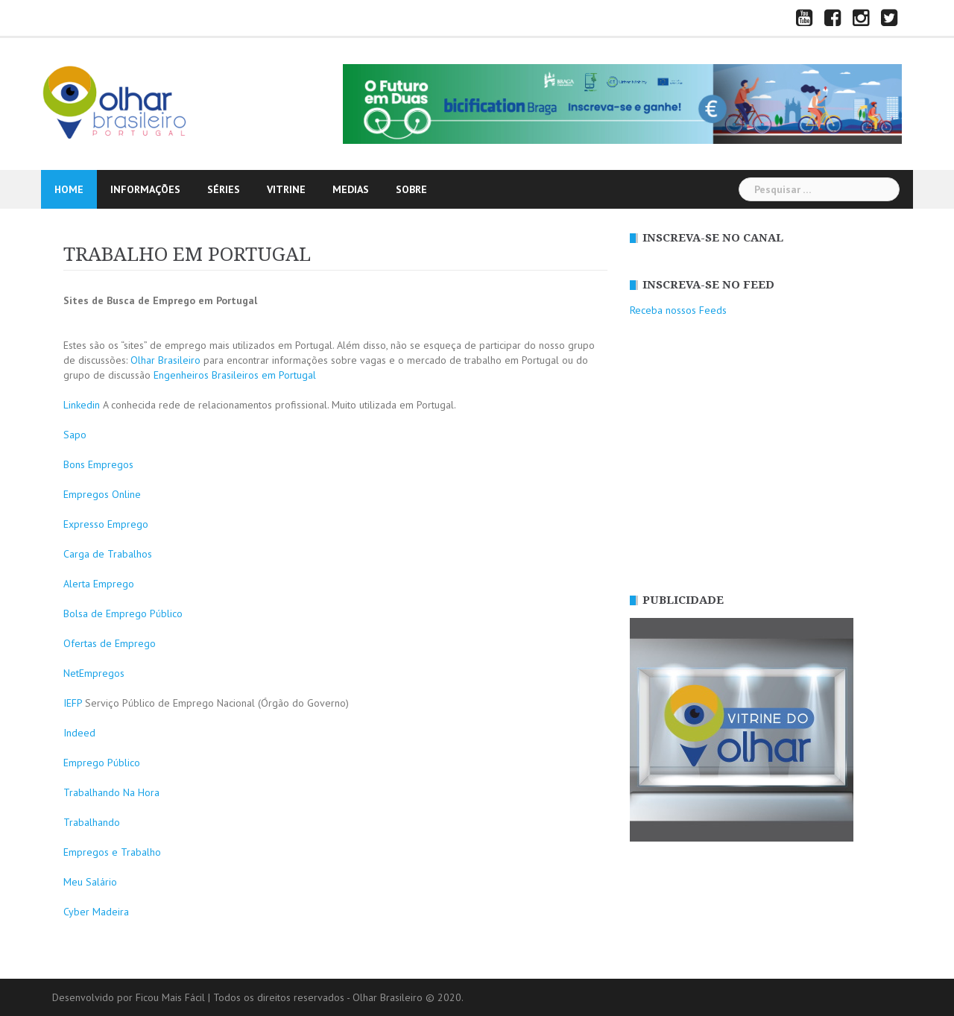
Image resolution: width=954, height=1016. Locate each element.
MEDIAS (350, 189)
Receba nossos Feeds (678, 310)
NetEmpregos (93, 673)
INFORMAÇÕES (145, 189)
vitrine (286, 189)
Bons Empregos (98, 464)
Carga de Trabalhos (107, 554)
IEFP (72, 703)
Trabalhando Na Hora (111, 792)
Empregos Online (102, 494)
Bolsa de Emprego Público (123, 613)
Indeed (79, 732)
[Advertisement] (760, 455)
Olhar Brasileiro (165, 360)
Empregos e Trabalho (112, 852)
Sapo (74, 434)
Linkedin (81, 404)
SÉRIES (223, 189)
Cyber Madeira (96, 911)
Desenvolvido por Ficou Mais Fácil (128, 997)
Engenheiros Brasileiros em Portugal (235, 375)
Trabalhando (91, 822)
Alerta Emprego (98, 583)
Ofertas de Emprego (109, 643)
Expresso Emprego (105, 524)
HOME (68, 189)
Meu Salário (90, 882)
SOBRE (411, 189)
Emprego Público (101, 762)
